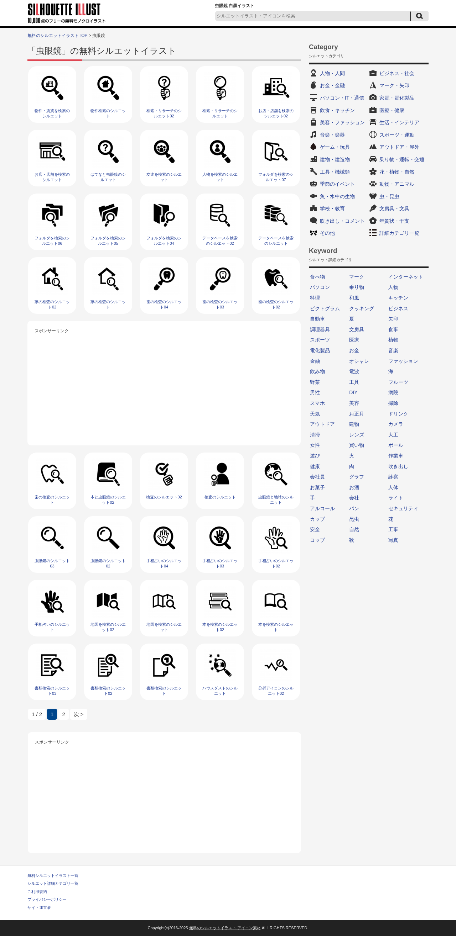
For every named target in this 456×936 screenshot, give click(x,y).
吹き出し (398, 466)
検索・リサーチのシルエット (220, 113)
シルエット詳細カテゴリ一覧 (52, 883)
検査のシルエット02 (164, 497)
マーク (356, 277)
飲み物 (317, 371)
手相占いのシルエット (52, 627)
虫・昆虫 (389, 196)
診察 (393, 477)
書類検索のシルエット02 (108, 691)
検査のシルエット (220, 497)
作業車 (395, 456)
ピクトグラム (325, 308)
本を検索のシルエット (276, 627)
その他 (327, 233)
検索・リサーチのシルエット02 (164, 113)
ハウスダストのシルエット (220, 691)
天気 (315, 414)
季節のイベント (337, 184)
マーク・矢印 (394, 85)
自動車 (317, 319)
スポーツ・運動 (396, 135)
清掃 (315, 435)
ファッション (403, 361)
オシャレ (359, 361)
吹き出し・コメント (342, 221)
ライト (395, 498)
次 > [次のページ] (79, 714)
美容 (354, 403)
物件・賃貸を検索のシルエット (52, 113)
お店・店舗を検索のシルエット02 (276, 113)
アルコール (322, 508)
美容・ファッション (342, 122)
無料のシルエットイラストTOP (57, 35)
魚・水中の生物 (337, 196)
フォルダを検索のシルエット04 (164, 240)
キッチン (398, 298)
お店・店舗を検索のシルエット (52, 177)
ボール (395, 445)
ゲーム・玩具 (335, 147)
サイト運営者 (39, 907)
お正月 (356, 414)
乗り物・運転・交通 (401, 159)
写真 (393, 540)
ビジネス (398, 308)
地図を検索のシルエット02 (108, 627)
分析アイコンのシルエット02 (276, 691)
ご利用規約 (37, 891)
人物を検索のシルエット (220, 177)
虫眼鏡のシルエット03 (52, 563)
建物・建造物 (335, 159)
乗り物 (356, 287)
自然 (354, 529)
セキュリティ (403, 508)
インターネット (405, 277)
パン (354, 508)
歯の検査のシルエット (52, 499)
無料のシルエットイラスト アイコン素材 (225, 928)
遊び (315, 456)
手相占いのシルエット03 (220, 563)
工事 (393, 529)
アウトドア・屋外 (399, 147)
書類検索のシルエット (164, 691)
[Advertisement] (164, 385)
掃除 (393, 403)
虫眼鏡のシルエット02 (108, 563)
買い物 (356, 445)
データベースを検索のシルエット (276, 240)
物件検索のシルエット (108, 113)
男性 (315, 392)
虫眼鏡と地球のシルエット (276, 499)
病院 (393, 392)
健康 (315, 466)
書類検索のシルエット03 (52, 691)
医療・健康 (391, 110)
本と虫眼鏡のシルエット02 (108, 499)
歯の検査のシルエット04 (164, 304)
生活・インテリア (399, 122)
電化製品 (320, 350)
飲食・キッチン (337, 110)
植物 (393, 340)
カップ (317, 519)
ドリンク (398, 414)
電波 (354, 371)
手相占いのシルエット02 (276, 563)
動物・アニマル (396, 184)
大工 (393, 435)
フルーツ (398, 382)
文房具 (356, 329)
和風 (354, 298)
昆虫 (354, 519)
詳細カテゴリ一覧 (399, 233)
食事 (393, 329)
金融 (315, 361)
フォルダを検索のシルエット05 (108, 240)
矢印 (393, 319)
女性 (315, 445)
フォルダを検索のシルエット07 (276, 177)
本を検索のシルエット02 (220, 627)
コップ (317, 540)
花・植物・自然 (396, 172)
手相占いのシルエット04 (164, 563)
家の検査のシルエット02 (52, 304)
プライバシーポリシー (47, 899)
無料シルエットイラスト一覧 (52, 875)
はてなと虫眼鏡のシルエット (108, 177)
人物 (393, 287)
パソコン (320, 287)
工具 (354, 382)
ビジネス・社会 (396, 73)
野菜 (315, 382)
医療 (354, 340)
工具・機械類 (335, 172)
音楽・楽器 (332, 135)
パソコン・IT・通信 (342, 98)
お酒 (354, 487)
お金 (354, 350)
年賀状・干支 (394, 221)
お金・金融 (332, 85)
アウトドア (322, 424)
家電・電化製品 (396, 98)
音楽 (393, 350)
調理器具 (320, 329)
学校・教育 (332, 208)
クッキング (361, 308)
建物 (354, 424)
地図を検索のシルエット (164, 627)
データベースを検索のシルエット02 (220, 240)
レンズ (356, 435)
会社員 (317, 477)
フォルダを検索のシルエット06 (52, 240)
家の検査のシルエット (108, 304)
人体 (393, 487)
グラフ (356, 477)
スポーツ (320, 340)
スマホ (317, 403)
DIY (353, 392)
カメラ (395, 424)
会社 (354, 498)
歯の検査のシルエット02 (276, 304)
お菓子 (317, 487)
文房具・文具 (394, 208)
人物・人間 (332, 73)
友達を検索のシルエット (164, 177)
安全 (315, 529)
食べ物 (317, 277)
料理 (315, 298)
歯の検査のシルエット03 (220, 304)
